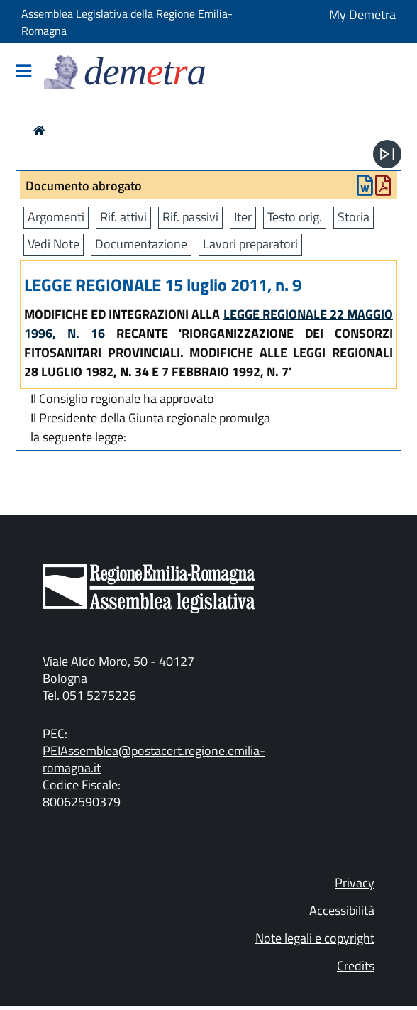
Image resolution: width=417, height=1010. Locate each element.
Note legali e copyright (314, 938)
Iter (243, 216)
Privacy (354, 882)
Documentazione (141, 243)
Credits (355, 965)
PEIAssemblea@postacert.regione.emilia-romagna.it (154, 759)
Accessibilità (341, 910)
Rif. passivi (190, 216)
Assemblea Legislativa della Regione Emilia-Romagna (127, 22)
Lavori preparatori (250, 243)
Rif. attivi (123, 216)
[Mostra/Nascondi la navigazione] (23, 72)
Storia (353, 216)
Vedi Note (53, 243)
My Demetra (362, 14)
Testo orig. (294, 216)
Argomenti (56, 216)
